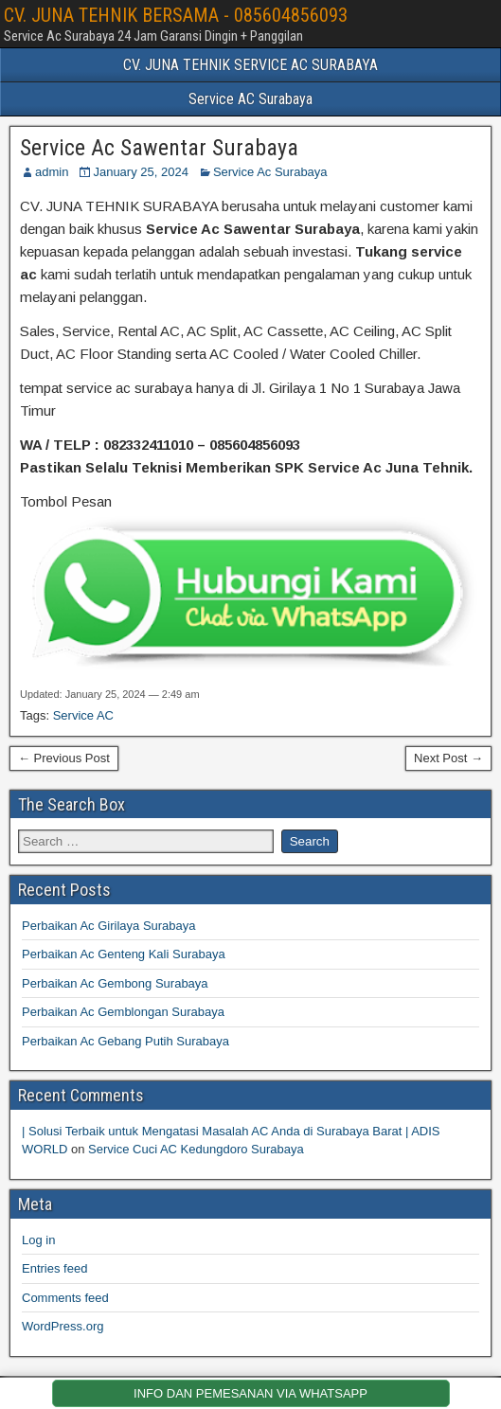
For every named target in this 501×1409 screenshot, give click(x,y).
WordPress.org (62, 1326)
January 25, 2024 (140, 172)
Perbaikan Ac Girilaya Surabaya (109, 926)
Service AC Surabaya (250, 99)
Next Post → (448, 758)
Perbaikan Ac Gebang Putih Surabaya (125, 1041)
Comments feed (65, 1298)
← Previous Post (64, 758)
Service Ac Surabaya (270, 172)
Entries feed (54, 1268)
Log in (38, 1240)
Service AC (83, 715)
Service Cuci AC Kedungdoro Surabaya (196, 1149)
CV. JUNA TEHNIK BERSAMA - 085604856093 (176, 15)
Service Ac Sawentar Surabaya (159, 147)
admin (51, 172)
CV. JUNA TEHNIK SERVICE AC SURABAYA (250, 65)
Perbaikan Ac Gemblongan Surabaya (123, 1012)
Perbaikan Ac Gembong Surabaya (115, 983)
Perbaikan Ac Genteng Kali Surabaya (123, 954)
